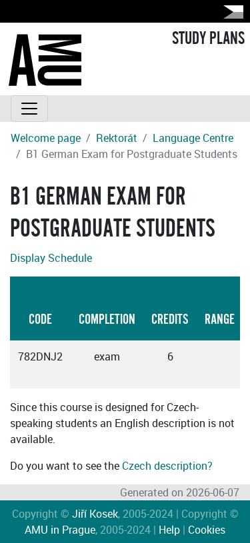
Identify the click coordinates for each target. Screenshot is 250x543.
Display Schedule (51, 258)
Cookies (206, 529)
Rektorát (116, 138)
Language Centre (193, 138)
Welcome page (46, 138)
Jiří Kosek (95, 513)
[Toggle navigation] (29, 108)
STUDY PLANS (208, 38)
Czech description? (167, 465)
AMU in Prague (60, 529)
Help (169, 529)
